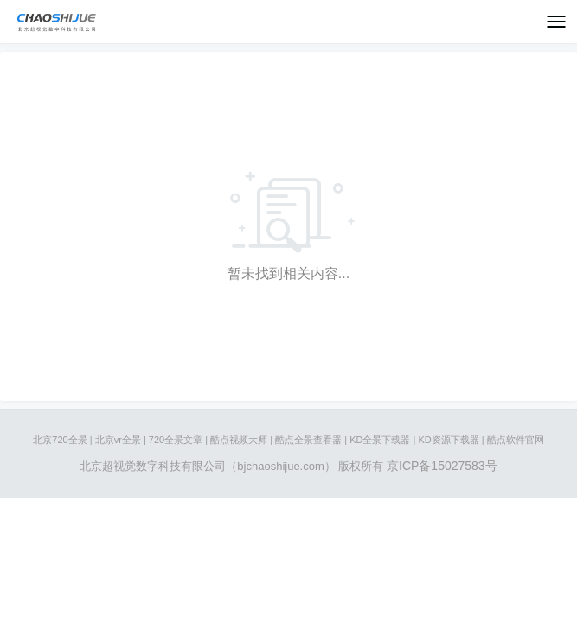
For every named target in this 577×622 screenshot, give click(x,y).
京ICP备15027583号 (442, 466)
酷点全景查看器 (308, 440)
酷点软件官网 (515, 440)
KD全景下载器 (379, 440)
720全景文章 (175, 440)
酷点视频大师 (238, 440)
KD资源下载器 (448, 440)
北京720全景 (60, 440)
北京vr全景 (118, 440)
